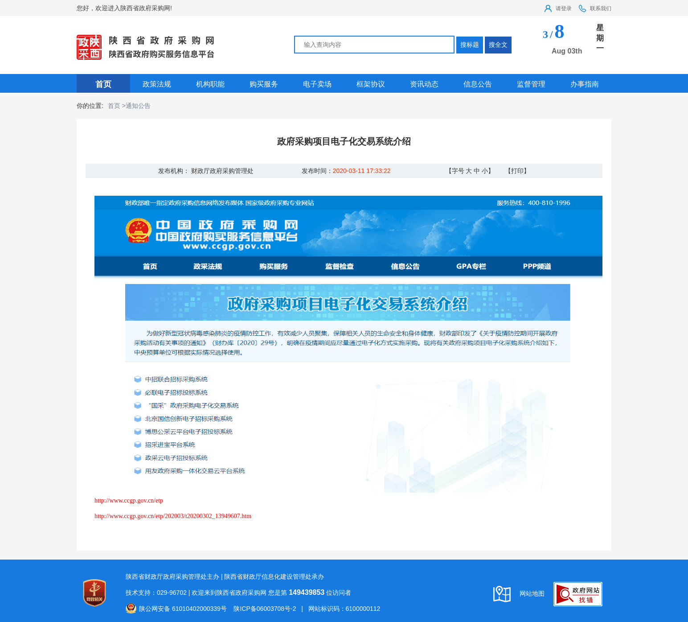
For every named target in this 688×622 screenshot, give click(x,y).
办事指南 (584, 84)
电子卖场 (317, 84)
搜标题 (469, 44)
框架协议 (370, 84)
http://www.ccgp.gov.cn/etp (128, 500)
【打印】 (517, 170)
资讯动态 (424, 84)
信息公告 (477, 84)
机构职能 (210, 84)
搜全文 (498, 44)
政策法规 (157, 84)
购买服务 (264, 84)
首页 (103, 84)
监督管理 (531, 84)
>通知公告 (136, 105)
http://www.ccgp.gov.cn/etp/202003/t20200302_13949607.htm (172, 516)
